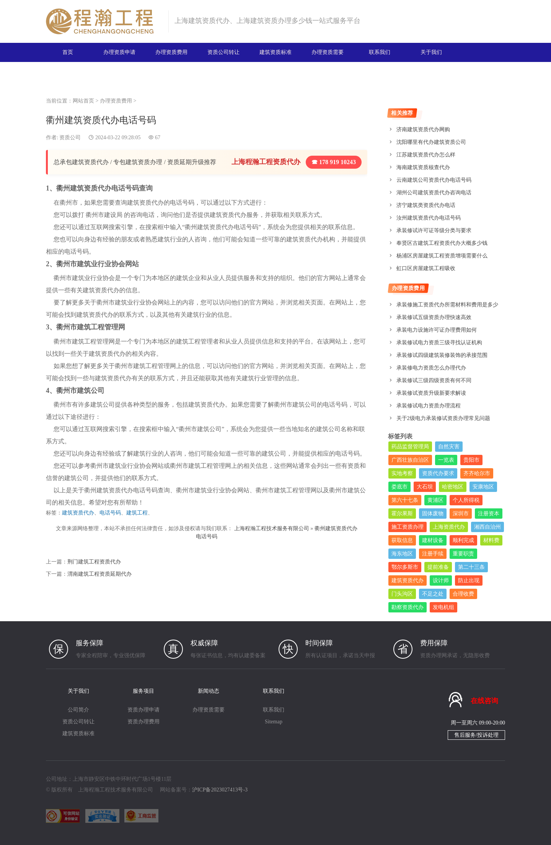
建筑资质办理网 (104, 21)
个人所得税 (466, 500)
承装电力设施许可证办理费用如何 (436, 330)
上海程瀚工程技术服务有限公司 (271, 528)
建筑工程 (137, 513)
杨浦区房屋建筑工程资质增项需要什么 (441, 256)
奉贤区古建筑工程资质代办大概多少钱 (441, 243)
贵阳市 (471, 460)
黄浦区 (435, 500)
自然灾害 (449, 446)
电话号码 (110, 513)
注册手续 (432, 554)
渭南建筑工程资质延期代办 (99, 574)
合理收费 (463, 594)
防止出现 (468, 580)
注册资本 (488, 513)
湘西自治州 (487, 527)
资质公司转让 (223, 52)
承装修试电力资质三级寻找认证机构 (439, 342)
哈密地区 (452, 487)
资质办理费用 (143, 722)
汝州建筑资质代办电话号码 (428, 218)
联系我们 (379, 52)
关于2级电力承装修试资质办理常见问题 (443, 418)
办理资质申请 (119, 52)
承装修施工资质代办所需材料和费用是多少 (447, 305)
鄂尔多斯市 (404, 567)
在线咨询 (484, 701)
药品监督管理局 (410, 446)
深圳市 (461, 513)
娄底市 (399, 487)
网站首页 (83, 101)
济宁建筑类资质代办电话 (425, 205)
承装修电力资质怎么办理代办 (431, 368)
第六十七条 (404, 500)
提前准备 (438, 567)
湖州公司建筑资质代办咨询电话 (433, 192)
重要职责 (463, 554)
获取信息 (402, 540)
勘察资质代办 (407, 607)
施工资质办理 (407, 527)
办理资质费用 (171, 52)
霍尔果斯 (402, 513)
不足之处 (432, 594)
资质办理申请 (143, 710)
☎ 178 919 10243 (333, 162)
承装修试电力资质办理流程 (428, 406)
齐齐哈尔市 (476, 473)
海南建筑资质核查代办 (423, 167)
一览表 (446, 460)
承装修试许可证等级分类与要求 (433, 230)
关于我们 (431, 52)
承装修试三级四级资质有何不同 (433, 380)
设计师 (441, 580)
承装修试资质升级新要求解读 (431, 393)
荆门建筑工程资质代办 (94, 562)
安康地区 (483, 487)
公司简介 (78, 710)
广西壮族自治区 (410, 460)
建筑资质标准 (275, 52)
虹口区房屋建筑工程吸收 (425, 268)
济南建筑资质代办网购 (423, 129)
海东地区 (402, 554)
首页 (67, 52)
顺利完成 (463, 540)
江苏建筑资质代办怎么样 (425, 155)
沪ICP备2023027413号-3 (220, 790)
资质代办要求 (438, 473)
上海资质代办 (449, 527)
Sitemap (273, 722)
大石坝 (425, 487)
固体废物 (432, 513)
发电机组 (443, 607)
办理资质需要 (327, 52)
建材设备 (432, 540)
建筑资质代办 (78, 513)
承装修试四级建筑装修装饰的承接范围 (441, 355)
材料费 (491, 540)
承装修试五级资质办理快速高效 (433, 317)
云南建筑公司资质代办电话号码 (433, 180)
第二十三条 (471, 567)
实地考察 (402, 473)
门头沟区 (402, 594)
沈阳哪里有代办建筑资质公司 (431, 142)
